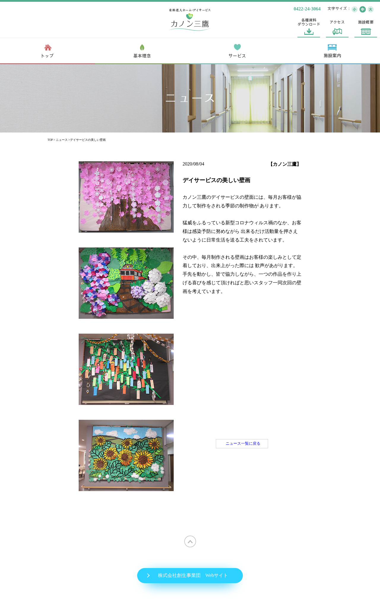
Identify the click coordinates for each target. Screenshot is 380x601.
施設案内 (332, 50)
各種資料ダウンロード (308, 26)
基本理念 (142, 50)
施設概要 (366, 26)
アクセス (337, 26)
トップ (47, 50)
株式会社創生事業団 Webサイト (193, 575)
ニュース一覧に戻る (243, 443)
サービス (237, 50)
